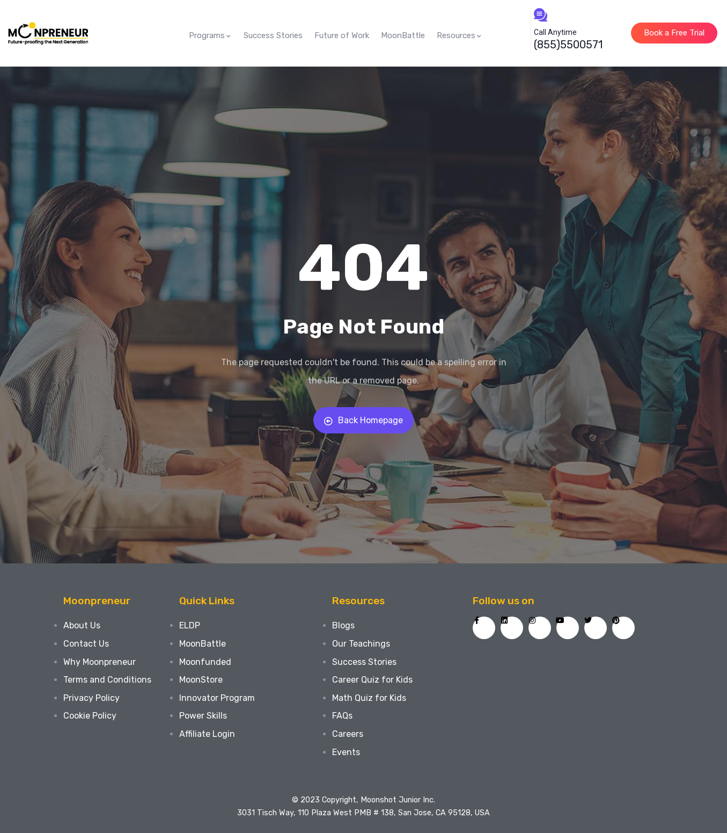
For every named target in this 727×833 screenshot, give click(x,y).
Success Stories (273, 35)
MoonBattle (403, 35)
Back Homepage (363, 420)
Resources (459, 35)
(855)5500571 (568, 44)
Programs (210, 35)
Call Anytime (555, 32)
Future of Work (341, 35)
